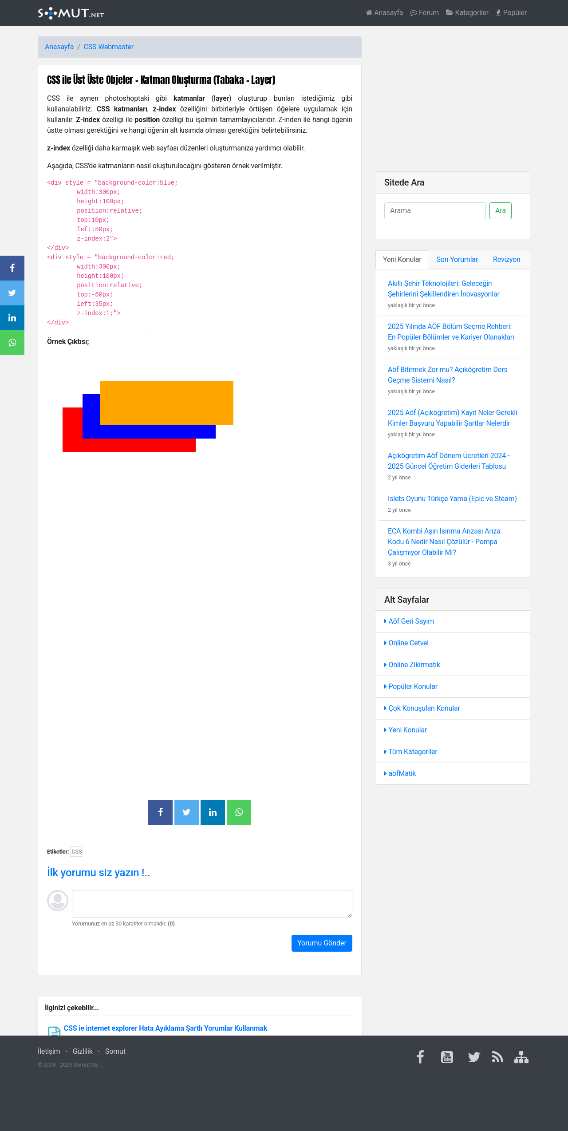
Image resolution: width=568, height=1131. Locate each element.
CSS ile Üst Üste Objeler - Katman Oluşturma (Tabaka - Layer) (161, 79)
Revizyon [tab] (507, 259)
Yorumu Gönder (322, 943)
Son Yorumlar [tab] (457, 259)
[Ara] (435, 210)
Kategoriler (467, 12)
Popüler (511, 12)
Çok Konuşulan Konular (422, 708)
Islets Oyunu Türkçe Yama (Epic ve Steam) (452, 498)
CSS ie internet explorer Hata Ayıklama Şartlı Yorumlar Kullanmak (165, 1028)
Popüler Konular (411, 686)
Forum (424, 12)
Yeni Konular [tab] (402, 259)
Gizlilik (83, 1051)
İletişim (49, 1051)
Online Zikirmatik (412, 664)
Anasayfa (384, 12)
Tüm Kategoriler (411, 751)
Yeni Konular (405, 730)
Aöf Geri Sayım (409, 621)
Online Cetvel (406, 643)
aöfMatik (400, 773)
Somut (115, 1051)
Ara (500, 210)
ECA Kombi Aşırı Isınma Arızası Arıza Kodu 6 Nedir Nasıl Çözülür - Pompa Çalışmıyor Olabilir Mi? (444, 542)
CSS (90, 47)
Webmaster (116, 47)
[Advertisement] (199, 585)
